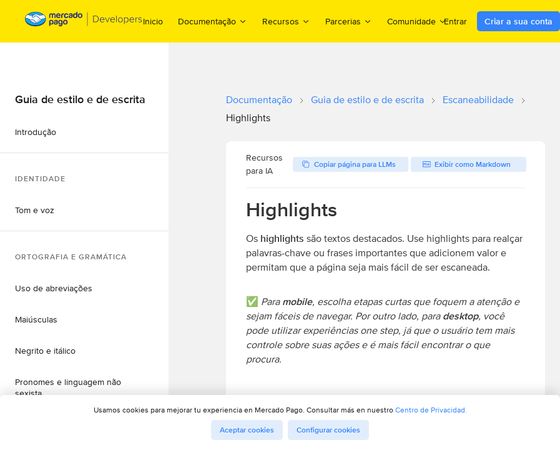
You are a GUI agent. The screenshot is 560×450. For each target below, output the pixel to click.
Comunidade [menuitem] (417, 21)
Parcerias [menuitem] (348, 21)
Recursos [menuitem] (286, 21)
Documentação (259, 99)
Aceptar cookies (247, 430)
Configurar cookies (328, 430)
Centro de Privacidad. (431, 409)
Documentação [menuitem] (212, 21)
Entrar (455, 21)
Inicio (153, 21)
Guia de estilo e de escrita (367, 99)
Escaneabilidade (478, 99)
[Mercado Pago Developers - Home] (84, 21)
